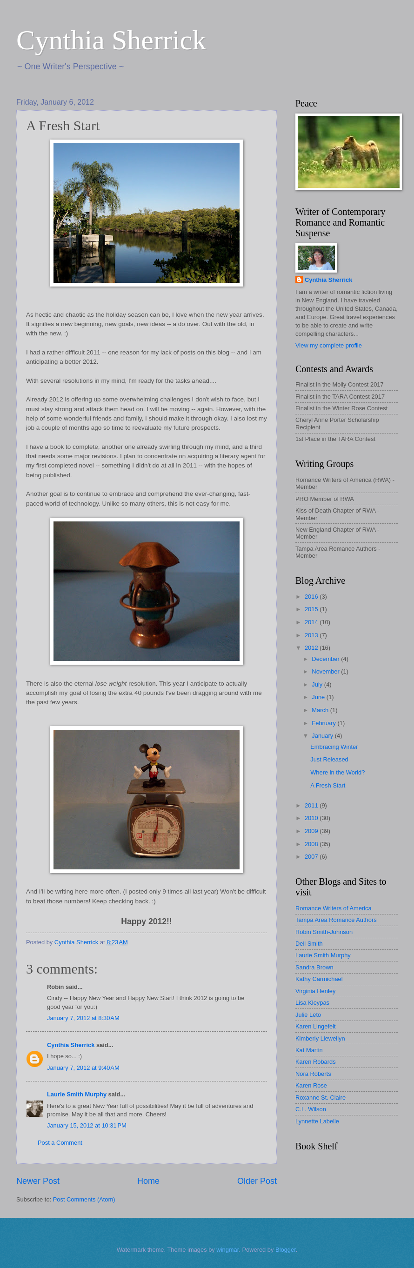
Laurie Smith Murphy (77, 1094)
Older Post (257, 1181)
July (318, 684)
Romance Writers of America (333, 908)
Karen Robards (315, 1061)
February (324, 723)
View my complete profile (328, 345)
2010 (312, 817)
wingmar (227, 1249)
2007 (312, 856)
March (321, 710)
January (323, 735)
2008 (312, 844)
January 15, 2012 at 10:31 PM (87, 1125)
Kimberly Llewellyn (320, 1038)
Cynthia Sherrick (111, 40)
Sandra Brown (314, 967)
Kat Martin (309, 1050)
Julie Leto (308, 1014)
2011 (312, 805)
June (319, 697)
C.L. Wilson (310, 1109)
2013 (312, 635)
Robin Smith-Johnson (324, 931)
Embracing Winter (334, 746)
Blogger (285, 1249)
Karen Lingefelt (315, 1026)
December (326, 658)
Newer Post (38, 1181)
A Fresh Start (327, 785)
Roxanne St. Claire (320, 1097)
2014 (312, 622)
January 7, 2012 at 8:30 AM (83, 1017)
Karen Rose (311, 1085)
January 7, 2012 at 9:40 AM (83, 1067)
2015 (312, 609)
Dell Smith (309, 943)
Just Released (329, 759)
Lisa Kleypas (312, 1002)
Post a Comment (60, 1142)
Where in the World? (337, 772)
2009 (312, 831)
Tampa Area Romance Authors (336, 919)
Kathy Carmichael (319, 978)
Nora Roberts (313, 1073)
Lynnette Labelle (317, 1121)
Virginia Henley (315, 991)
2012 (312, 647)
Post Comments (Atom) (84, 1199)
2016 (312, 596)
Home (148, 1181)
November (326, 671)
